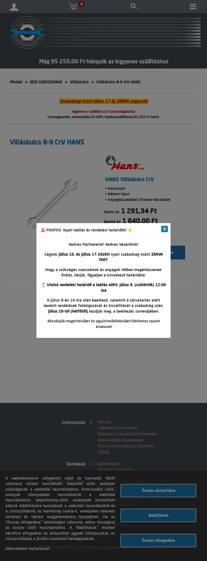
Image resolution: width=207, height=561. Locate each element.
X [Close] (164, 229)
